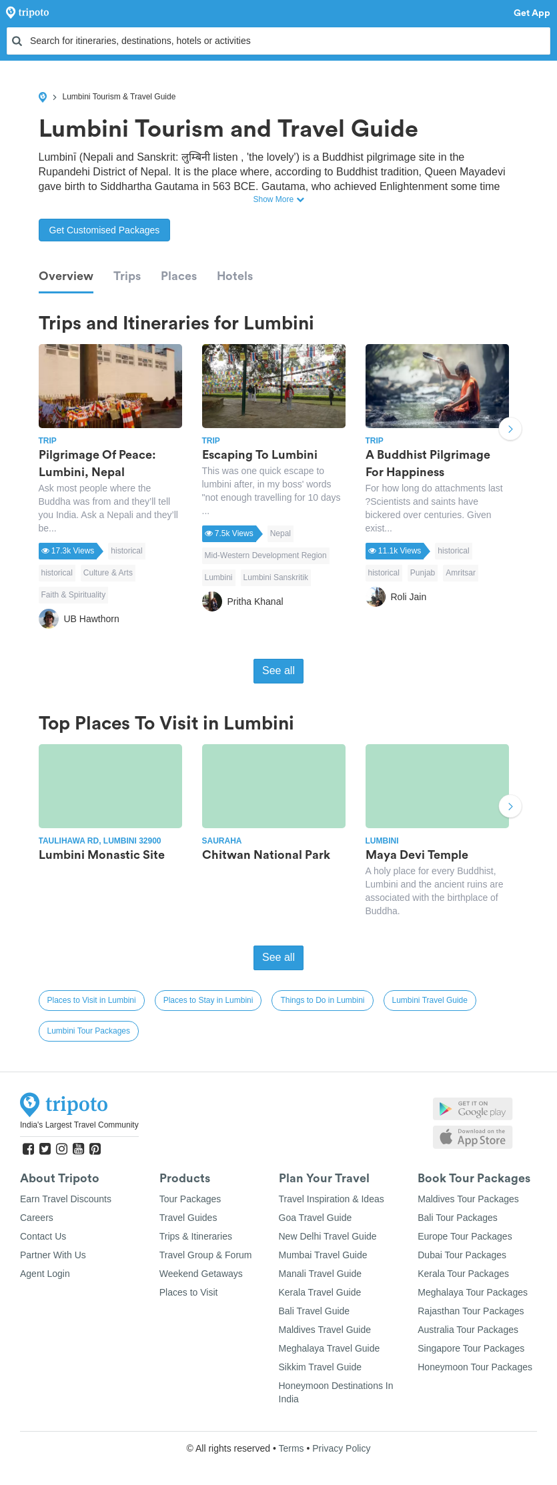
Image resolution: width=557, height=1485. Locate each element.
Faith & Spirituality (73, 594)
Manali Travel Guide (320, 1273)
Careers (36, 1217)
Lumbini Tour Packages (89, 1031)
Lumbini (219, 577)
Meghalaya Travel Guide (329, 1348)
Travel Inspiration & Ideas (331, 1199)
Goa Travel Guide (315, 1217)
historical (126, 550)
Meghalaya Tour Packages (473, 1292)
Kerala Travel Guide (320, 1292)
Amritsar (461, 572)
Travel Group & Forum (205, 1255)
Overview (66, 276)
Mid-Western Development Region (266, 555)
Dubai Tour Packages (462, 1255)
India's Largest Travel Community (79, 1125)
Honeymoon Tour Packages (475, 1367)
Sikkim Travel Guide (320, 1367)
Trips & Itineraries (195, 1236)
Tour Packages (190, 1199)
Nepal (280, 533)
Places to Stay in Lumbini (208, 1000)
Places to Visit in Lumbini (91, 1000)
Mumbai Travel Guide (323, 1255)
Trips (127, 276)
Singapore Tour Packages (471, 1348)
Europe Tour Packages (465, 1236)
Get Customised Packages (104, 230)
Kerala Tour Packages (463, 1273)
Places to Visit (188, 1292)
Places (179, 276)
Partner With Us (53, 1255)
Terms (291, 1448)
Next (510, 430)
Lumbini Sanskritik (275, 577)
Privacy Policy (341, 1448)
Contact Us (43, 1236)
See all (278, 670)
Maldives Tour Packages (468, 1199)
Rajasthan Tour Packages (471, 1311)
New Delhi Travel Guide (328, 1236)
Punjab (422, 572)
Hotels (235, 276)
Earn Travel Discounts (65, 1199)
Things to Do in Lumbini (322, 1000)
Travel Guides (188, 1217)
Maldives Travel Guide (325, 1329)
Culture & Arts (108, 572)
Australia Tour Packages (468, 1329)
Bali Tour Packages (458, 1217)
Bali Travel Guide (314, 1311)
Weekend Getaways (201, 1273)
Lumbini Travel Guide (430, 1000)
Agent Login (45, 1273)
